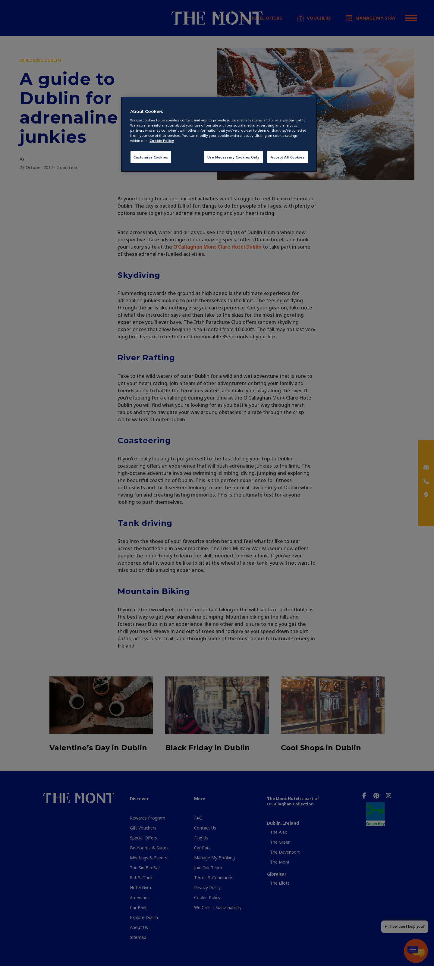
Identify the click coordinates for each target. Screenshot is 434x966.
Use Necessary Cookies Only (233, 157)
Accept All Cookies (287, 157)
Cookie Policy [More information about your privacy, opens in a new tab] (161, 140)
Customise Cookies (151, 157)
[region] (219, 134)
